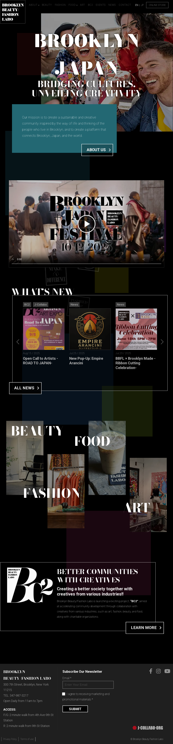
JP (142, 5)
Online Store (157, 5)
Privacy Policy (10, 739)
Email (67, 678)
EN (136, 5)
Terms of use (27, 739)
